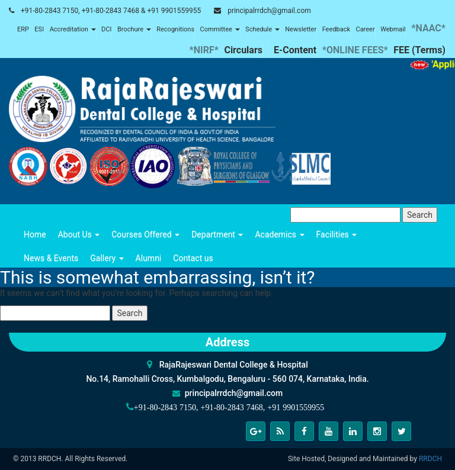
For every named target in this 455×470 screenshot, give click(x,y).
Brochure (134, 29)
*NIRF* (204, 50)
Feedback (336, 29)
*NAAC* (428, 28)
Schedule (262, 29)
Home (35, 234)
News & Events (51, 258)
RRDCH (430, 459)
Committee (220, 29)
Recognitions (175, 29)
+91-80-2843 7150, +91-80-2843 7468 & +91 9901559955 (111, 11)
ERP (23, 29)
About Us (79, 234)
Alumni (149, 258)
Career (364, 29)
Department (217, 234)
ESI (39, 29)
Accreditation (73, 29)
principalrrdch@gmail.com (269, 11)
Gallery (106, 258)
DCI (106, 29)
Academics (279, 234)
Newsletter (300, 29)
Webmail (393, 29)
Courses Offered (145, 234)
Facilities (336, 234)
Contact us (193, 258)
